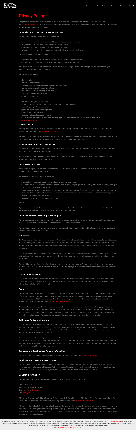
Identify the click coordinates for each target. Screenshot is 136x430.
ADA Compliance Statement (71, 427)
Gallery (105, 6)
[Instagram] (130, 6)
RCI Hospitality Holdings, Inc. (84, 401)
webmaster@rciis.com (30, 120)
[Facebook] (133, 6)
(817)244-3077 (29, 393)
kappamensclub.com (33, 24)
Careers (114, 6)
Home (88, 6)
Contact (123, 6)
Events (96, 6)
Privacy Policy (60, 427)
